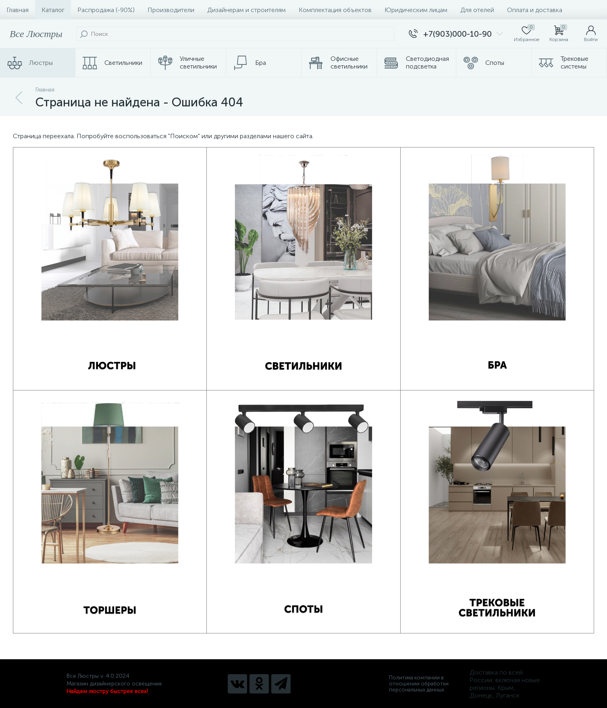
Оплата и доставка (534, 10)
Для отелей (477, 10)
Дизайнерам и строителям (246, 10)
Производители (171, 10)
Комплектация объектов (335, 10)
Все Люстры (36, 34)
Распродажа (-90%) (106, 10)
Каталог (53, 10)
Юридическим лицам (416, 10)
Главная (17, 10)
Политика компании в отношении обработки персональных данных (419, 684)
